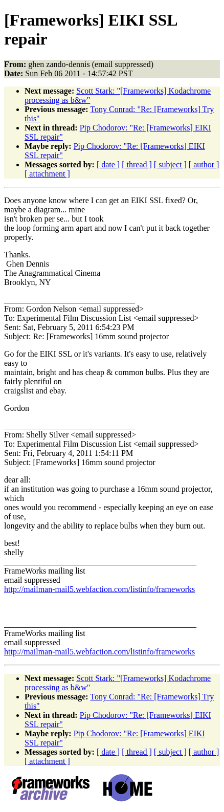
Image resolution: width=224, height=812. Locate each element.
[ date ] (108, 164)
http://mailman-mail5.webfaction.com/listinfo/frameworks (99, 589)
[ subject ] (170, 164)
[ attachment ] (47, 173)
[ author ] (204, 164)
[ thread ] (137, 164)
